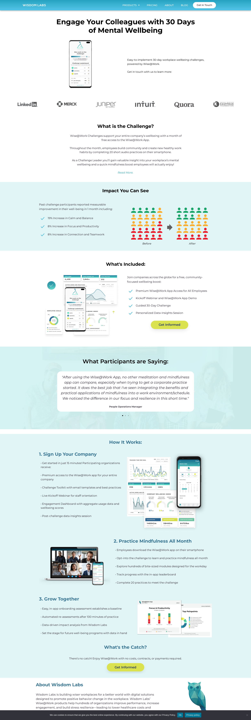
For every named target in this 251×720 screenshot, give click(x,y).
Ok (180, 715)
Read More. (125, 172)
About (169, 5)
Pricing (152, 5)
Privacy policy (193, 715)
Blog (184, 5)
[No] (247, 715)
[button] (56, 391)
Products (131, 5)
